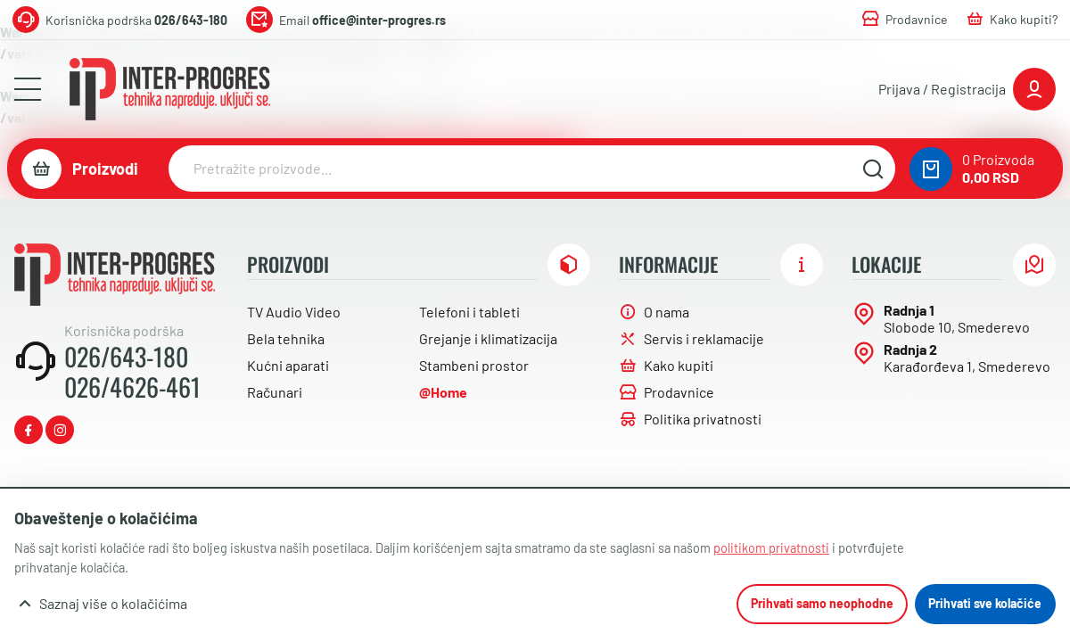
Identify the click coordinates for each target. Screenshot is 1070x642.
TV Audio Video (294, 311)
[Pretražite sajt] (873, 168)
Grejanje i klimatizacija (488, 338)
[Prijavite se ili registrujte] (967, 89)
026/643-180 (126, 357)
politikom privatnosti (771, 548)
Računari (274, 391)
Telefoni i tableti (469, 311)
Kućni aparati (288, 365)
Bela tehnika (286, 338)
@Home (443, 391)
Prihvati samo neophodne (822, 603)
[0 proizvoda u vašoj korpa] (931, 169)
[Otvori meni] (27, 89)
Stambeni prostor (474, 365)
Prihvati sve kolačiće (984, 603)
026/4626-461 (132, 387)
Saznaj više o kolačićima (113, 603)
